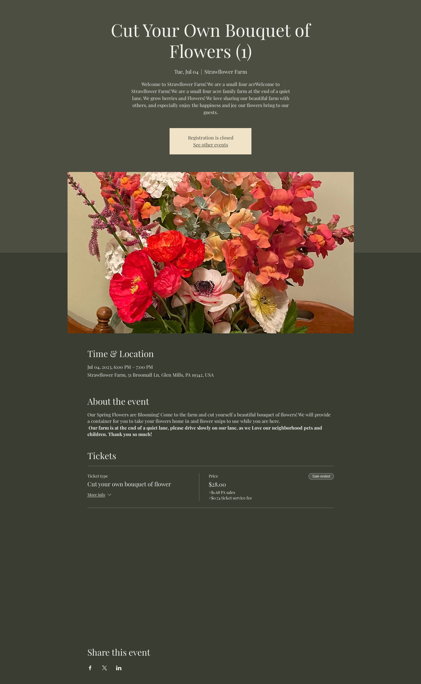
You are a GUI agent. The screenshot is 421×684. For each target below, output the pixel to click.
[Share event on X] (104, 668)
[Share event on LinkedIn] (119, 668)
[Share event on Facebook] (90, 668)
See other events (210, 145)
